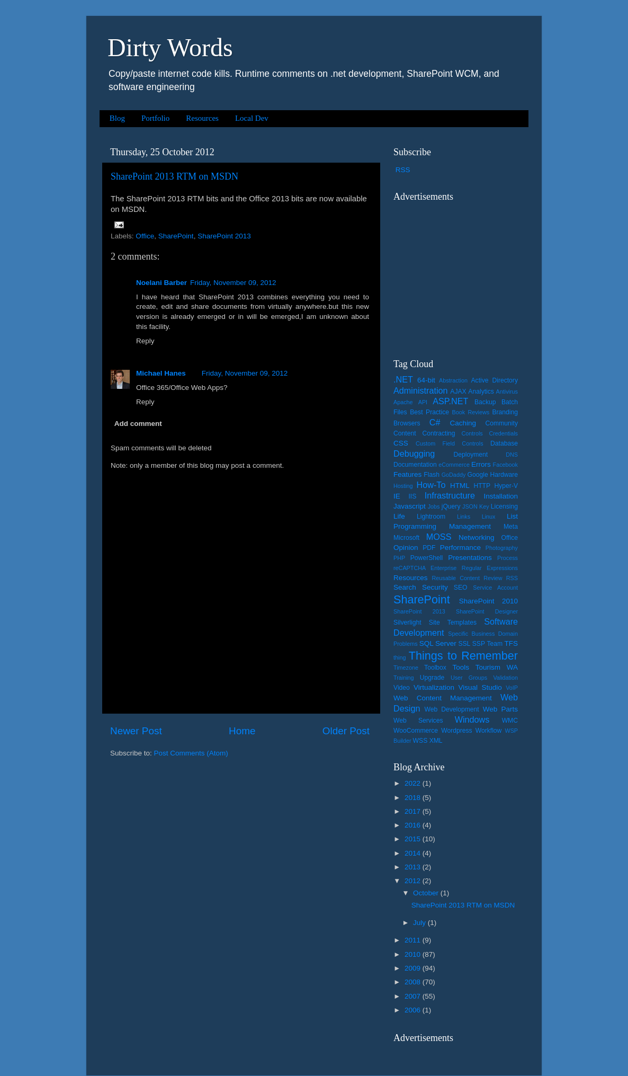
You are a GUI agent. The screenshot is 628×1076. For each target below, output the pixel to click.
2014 (414, 853)
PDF (429, 548)
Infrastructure (450, 495)
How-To (431, 485)
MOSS (439, 536)
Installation (500, 496)
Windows (472, 719)
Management (470, 526)
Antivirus (507, 391)
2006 (414, 1010)
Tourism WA (497, 667)
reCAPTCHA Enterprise (424, 568)
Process (507, 558)
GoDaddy (454, 475)
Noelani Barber (161, 283)
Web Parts (500, 709)
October (427, 893)
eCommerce (454, 464)
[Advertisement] (459, 273)
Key (484, 506)
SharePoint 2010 (488, 601)
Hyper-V (506, 486)
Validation (505, 677)
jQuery (451, 506)
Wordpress (456, 730)
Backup (485, 402)
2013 (414, 867)
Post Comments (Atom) (191, 753)
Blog (117, 118)
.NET (403, 379)
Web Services (418, 720)
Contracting (439, 433)
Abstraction (453, 380)
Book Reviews (471, 412)
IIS (412, 496)
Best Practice (429, 412)
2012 (414, 881)
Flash (431, 474)
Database (504, 443)
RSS (403, 170)
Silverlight (407, 622)
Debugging (414, 453)
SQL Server (437, 643)
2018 (414, 798)
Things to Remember (463, 655)
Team (495, 643)
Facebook (505, 464)
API (422, 402)
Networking (477, 537)
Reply (145, 341)
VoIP (512, 687)
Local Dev (251, 118)
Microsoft (406, 537)
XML (436, 740)
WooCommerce (415, 730)
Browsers (406, 423)
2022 (414, 783)
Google (478, 474)
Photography (502, 548)
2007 (414, 996)
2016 (414, 825)
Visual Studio (479, 687)
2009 (414, 968)
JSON (470, 506)
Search (404, 587)
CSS (400, 443)
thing (399, 657)
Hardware (504, 474)
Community (502, 423)
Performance (460, 548)
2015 (414, 839)
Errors (481, 464)
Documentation (415, 464)
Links (463, 516)
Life (399, 516)
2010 (414, 954)
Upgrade (432, 677)
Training (403, 677)
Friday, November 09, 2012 (233, 283)
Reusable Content (456, 578)
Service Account (495, 587)
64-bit (426, 380)
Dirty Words (170, 47)
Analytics (481, 391)
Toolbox (435, 667)
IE (396, 496)
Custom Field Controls (449, 443)
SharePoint (176, 236)
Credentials (503, 433)
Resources (202, 118)
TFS (511, 643)
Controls (472, 433)
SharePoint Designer (487, 611)
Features (407, 474)
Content (404, 433)
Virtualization (434, 687)
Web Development (451, 709)
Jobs (434, 506)
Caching (463, 423)
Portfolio (155, 118)
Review (492, 578)
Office (145, 236)
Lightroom (431, 516)
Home (242, 730)
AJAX (458, 391)
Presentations (470, 558)
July (420, 923)
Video (401, 687)
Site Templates (453, 622)
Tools (460, 667)
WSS (420, 740)
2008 (414, 982)
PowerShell (426, 558)
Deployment (470, 454)
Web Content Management (442, 698)
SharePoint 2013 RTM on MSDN (174, 176)
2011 (414, 940)
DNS (512, 454)
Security (435, 587)
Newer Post (136, 730)
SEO (461, 587)
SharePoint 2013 (224, 236)
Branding (505, 412)
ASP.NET (450, 401)
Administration (420, 390)
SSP (478, 643)
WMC (510, 720)
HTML (460, 486)
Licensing (504, 506)
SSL (464, 643)
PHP (399, 558)
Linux (489, 516)
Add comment (138, 424)
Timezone (405, 667)
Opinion (405, 548)
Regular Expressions (490, 568)
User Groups (469, 677)
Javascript (409, 506)
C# (435, 422)
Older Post (346, 730)
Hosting (403, 486)
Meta (511, 526)
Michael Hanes (161, 373)
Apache (403, 402)
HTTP (481, 486)
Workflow (489, 730)
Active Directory (494, 380)
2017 (414, 811)
